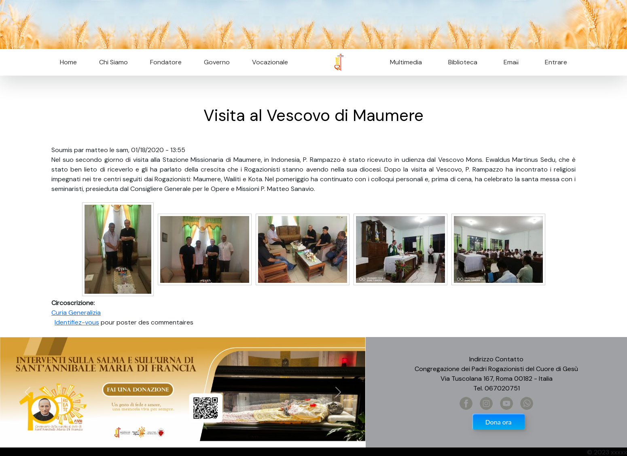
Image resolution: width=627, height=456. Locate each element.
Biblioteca (462, 62)
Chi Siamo (113, 62)
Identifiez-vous (77, 322)
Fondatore (166, 62)
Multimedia (406, 62)
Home (68, 62)
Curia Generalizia (76, 312)
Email (508, 62)
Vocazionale (270, 62)
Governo (217, 62)
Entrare (556, 62)
